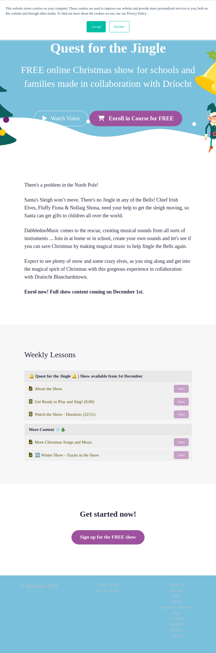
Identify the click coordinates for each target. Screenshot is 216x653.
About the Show (109, 389)
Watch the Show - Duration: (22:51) (109, 414)
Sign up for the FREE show (108, 537)
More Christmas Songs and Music (109, 442)
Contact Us (177, 585)
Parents (176, 630)
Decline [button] (119, 27)
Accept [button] (96, 27)
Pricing (176, 590)
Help (176, 596)
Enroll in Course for (136, 118)
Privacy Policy (108, 590)
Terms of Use (107, 585)
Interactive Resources (177, 607)
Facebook (176, 618)
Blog (176, 613)
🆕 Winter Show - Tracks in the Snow (109, 455)
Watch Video (61, 118)
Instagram (176, 624)
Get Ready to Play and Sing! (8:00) (109, 402)
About (176, 602)
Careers (177, 635)
